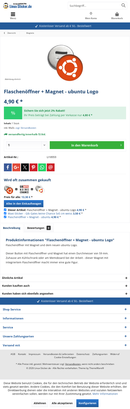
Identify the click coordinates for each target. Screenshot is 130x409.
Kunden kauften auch (16, 285)
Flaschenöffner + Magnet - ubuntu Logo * (47, 210)
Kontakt (22, 354)
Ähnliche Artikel (12, 278)
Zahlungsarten (99, 354)
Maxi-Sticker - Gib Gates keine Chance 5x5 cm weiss (40, 213)
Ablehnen (40, 403)
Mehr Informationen (105, 394)
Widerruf (114, 354)
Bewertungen (39, 228)
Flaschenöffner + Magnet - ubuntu (29, 217)
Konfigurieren (87, 403)
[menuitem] (117, 15)
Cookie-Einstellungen (65, 357)
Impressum (34, 354)
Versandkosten (73, 364)
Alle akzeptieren (62, 403)
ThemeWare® (96, 368)
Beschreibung (11, 228)
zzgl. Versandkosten (25, 127)
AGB (13, 354)
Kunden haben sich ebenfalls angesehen (27, 293)
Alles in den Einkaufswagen (23, 203)
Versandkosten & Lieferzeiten (58, 354)
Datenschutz (83, 354)
